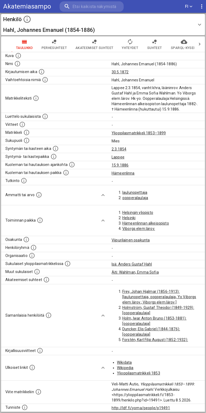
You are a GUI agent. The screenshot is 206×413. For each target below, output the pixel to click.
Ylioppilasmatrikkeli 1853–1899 (139, 133)
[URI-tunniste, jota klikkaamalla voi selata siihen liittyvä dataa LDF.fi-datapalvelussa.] (24, 407)
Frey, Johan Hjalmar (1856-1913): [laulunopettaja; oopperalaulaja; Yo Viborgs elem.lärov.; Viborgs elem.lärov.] (159, 296)
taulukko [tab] (14, 44)
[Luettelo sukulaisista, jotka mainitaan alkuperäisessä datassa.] (45, 116)
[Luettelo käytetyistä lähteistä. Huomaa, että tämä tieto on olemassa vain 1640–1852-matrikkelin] (22, 124)
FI (189, 7)
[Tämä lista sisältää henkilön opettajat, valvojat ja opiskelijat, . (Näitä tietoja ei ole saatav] (46, 279)
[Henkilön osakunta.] (26, 239)
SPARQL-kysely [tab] (173, 44)
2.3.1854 (119, 149)
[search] (92, 6)
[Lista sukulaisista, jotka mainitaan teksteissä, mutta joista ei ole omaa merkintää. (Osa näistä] (37, 271)
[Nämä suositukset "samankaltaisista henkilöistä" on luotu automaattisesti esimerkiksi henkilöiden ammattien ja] (48, 315)
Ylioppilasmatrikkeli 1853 (138, 373)
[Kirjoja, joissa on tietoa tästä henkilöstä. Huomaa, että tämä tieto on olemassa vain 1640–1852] (40, 350)
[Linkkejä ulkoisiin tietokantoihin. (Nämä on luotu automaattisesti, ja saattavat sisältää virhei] (32, 367)
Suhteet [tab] (144, 44)
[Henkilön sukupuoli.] (26, 140)
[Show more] (103, 195)
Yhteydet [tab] (119, 44)
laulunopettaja (134, 192)
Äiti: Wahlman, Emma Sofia (135, 272)
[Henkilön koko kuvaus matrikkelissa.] (36, 98)
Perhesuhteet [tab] (43, 44)
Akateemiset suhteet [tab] (83, 44)
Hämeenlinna (123, 173)
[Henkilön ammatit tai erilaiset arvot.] (39, 195)
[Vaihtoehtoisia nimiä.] (45, 79)
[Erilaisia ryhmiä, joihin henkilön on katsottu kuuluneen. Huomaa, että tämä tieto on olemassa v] (33, 247)
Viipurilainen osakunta (131, 240)
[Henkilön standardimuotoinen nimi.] (17, 63)
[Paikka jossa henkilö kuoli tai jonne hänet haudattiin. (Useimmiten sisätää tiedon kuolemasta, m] (66, 172)
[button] (103, 24)
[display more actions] (201, 6)
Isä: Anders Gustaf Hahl (132, 264)
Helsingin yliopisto (137, 212)
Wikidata (124, 362)
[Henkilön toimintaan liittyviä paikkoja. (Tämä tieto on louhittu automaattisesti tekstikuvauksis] (40, 220)
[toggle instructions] (27, 19)
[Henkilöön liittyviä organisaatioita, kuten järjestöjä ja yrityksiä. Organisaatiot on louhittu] (32, 255)
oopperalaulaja (135, 198)
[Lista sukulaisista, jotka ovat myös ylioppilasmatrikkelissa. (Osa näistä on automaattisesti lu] (67, 263)
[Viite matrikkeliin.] (38, 392)
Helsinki (128, 218)
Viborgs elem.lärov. (138, 228)
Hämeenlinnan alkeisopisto (145, 223)
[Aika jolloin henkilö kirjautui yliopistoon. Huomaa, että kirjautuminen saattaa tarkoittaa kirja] (41, 71)
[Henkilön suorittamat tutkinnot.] (24, 180)
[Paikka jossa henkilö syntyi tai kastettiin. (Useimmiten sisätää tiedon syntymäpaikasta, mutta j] (53, 156)
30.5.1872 (120, 72)
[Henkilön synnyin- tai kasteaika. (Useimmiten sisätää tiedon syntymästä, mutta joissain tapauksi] (55, 148)
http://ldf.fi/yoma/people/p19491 (141, 408)
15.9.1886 (120, 165)
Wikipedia (125, 368)
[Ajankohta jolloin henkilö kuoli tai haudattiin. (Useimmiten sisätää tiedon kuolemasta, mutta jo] (72, 164)
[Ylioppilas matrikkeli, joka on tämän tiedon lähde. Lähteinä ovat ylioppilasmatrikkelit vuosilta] (26, 132)
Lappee (118, 157)
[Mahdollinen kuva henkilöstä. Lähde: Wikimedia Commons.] (18, 55)
